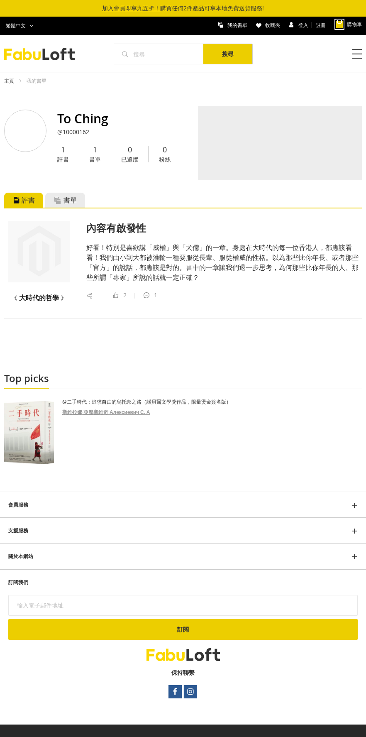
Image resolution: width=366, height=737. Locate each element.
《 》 (39, 297)
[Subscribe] (183, 629)
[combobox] (159, 54)
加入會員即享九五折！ (131, 8)
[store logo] (44, 54)
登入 (304, 24)
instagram (191, 692)
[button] (21, 25)
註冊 (321, 24)
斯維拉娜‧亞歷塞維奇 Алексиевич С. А (106, 412)
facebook (175, 692)
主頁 (9, 80)
